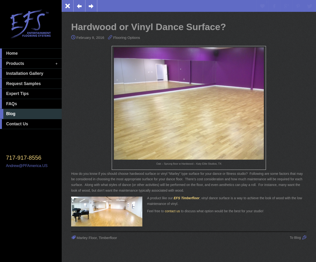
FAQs (8, 104)
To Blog (295, 237)
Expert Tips (14, 94)
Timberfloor (108, 238)
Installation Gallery (21, 74)
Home (9, 54)
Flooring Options (126, 38)
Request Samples (20, 84)
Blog (7, 114)
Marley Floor (87, 238)
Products (29, 64)
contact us (172, 211)
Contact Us (14, 124)
